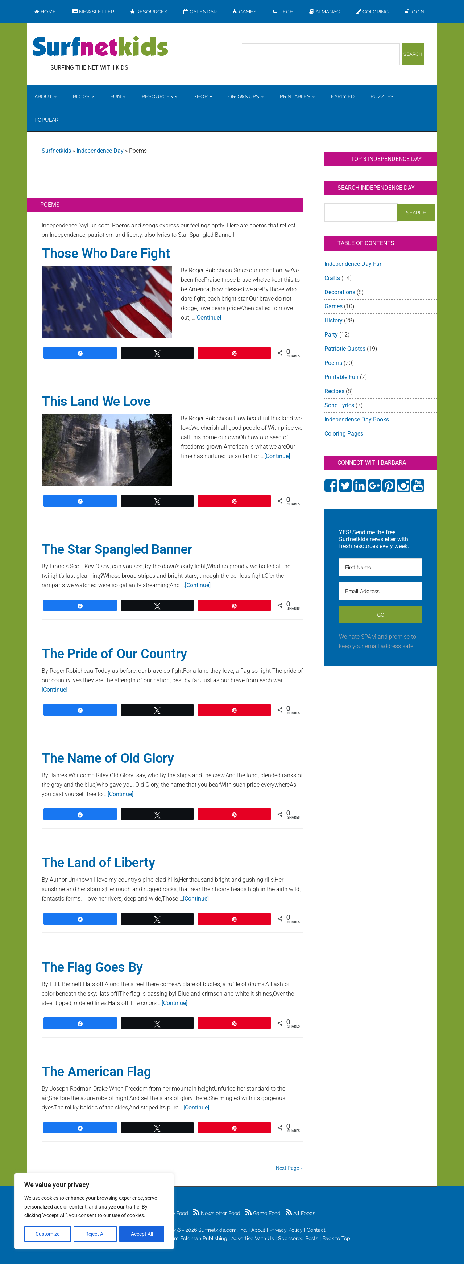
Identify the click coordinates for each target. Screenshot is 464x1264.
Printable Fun (341, 377)
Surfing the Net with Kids (100, 46)
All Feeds (300, 1213)
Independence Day (100, 150)
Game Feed (263, 1213)
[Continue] (208, 317)
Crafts (332, 278)
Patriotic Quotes (344, 348)
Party (331, 334)
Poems (333, 362)
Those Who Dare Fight (106, 253)
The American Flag (96, 1071)
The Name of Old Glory (108, 758)
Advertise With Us (252, 1238)
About (258, 1230)
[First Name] (380, 567)
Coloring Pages (343, 433)
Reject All (95, 1234)
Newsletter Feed (216, 1213)
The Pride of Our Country (114, 654)
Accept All (142, 1234)
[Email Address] (380, 591)
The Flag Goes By (92, 967)
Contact (316, 1230)
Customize (47, 1234)
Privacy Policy (286, 1230)
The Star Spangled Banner (117, 549)
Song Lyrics (339, 405)
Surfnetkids (56, 150)
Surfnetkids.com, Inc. (222, 1230)
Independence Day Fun (353, 263)
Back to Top (336, 1238)
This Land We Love (96, 401)
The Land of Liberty (98, 862)
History (333, 320)
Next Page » (289, 1168)
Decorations (339, 292)
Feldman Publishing (203, 1238)
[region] (94, 1211)
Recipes (334, 391)
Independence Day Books (356, 419)
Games (333, 306)
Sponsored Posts (298, 1238)
